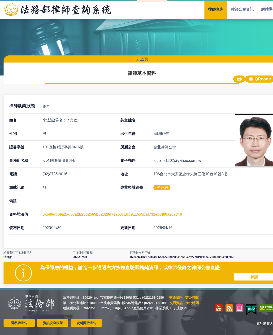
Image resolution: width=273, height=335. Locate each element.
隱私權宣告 (19, 323)
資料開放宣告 (86, 323)
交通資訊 (175, 297)
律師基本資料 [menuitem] (142, 73)
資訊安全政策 (53, 323)
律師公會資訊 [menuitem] (242, 9)
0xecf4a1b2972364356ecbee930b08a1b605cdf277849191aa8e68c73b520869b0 (182, 257)
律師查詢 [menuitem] (215, 9)
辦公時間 (192, 297)
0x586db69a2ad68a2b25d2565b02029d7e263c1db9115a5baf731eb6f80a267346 (112, 214)
